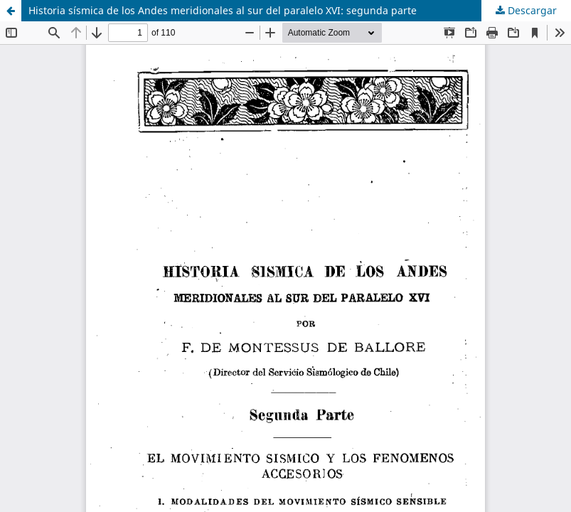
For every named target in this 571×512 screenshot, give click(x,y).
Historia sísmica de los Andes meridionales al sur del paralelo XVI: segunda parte (222, 10)
